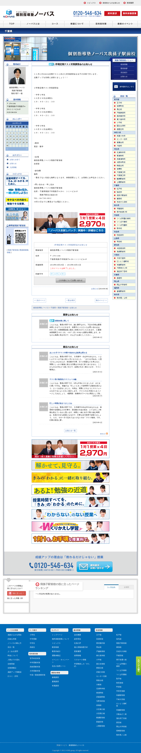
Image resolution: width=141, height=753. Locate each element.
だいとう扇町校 (121, 705)
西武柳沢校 (100, 643)
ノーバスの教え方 (14, 643)
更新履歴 (77, 651)
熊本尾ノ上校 (121, 735)
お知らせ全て (13, 160)
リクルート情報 (80, 660)
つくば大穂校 (121, 670)
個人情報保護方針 (81, 647)
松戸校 (118, 635)
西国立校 (99, 668)
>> (27, 149)
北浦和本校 (100, 689)
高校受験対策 (35, 667)
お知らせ (94, 289)
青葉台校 (99, 680)
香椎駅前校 (120, 731)
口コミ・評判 (13, 676)
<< (7, 149)
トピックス (56, 643)
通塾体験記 (56, 656)
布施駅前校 (120, 710)
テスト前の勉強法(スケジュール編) (63, 379)
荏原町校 (99, 639)
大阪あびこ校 (121, 714)
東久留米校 (100, 656)
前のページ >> (101, 300)
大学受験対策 (35, 671)
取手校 (118, 679)
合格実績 (11, 664)
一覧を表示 (70, 300)
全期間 (126, 587)
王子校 (98, 635)
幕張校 (118, 647)
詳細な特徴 (12, 639)
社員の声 (77, 643)
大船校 (98, 685)
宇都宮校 (119, 656)
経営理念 (77, 639)
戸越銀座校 (100, 651)
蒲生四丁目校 (121, 718)
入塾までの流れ (14, 660)
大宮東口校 (100, 709)
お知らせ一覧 (70, 431)
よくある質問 (13, 651)
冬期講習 (55, 686)
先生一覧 (11, 647)
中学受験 (33, 639)
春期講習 (55, 677)
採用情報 (77, 656)
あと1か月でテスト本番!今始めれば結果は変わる (68, 353)
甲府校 (118, 687)
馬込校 (98, 647)
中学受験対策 (35, 663)
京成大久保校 (121, 651)
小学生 (32, 635)
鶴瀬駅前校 (100, 718)
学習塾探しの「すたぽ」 (82, 665)
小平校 (98, 660)
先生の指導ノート (59, 666)
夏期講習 (55, 682)
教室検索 (55, 647)
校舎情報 (124, 64)
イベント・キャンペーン (60, 661)
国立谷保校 (100, 664)
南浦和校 (99, 693)
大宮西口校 (100, 713)
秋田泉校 (119, 683)
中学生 (32, 643)
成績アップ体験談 (14, 672)
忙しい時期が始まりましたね (60, 403)
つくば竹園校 (121, 674)
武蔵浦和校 (100, 697)
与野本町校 (100, 701)
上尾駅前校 (100, 726)
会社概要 (77, 635)
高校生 (32, 647)
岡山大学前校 (121, 727)
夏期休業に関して (62, 321)
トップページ (57, 635)
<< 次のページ (39, 300)
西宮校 (118, 723)
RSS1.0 (104, 434)
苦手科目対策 (35, 658)
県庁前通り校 (121, 660)
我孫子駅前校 (121, 643)
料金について (13, 656)
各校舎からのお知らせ (111, 3)
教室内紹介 (56, 651)
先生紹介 (124, 72)
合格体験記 (12, 668)
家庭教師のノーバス (76, 745)
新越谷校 (99, 722)
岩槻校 (98, 705)
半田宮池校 (120, 691)
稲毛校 (118, 639)
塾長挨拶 (124, 68)
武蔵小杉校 (100, 672)
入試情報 (12, 167)
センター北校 (101, 676)
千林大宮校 (120, 699)
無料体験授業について (60, 639)
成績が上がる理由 (14, 635)
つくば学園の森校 (121, 665)
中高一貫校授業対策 (37, 675)
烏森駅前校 (120, 695)
